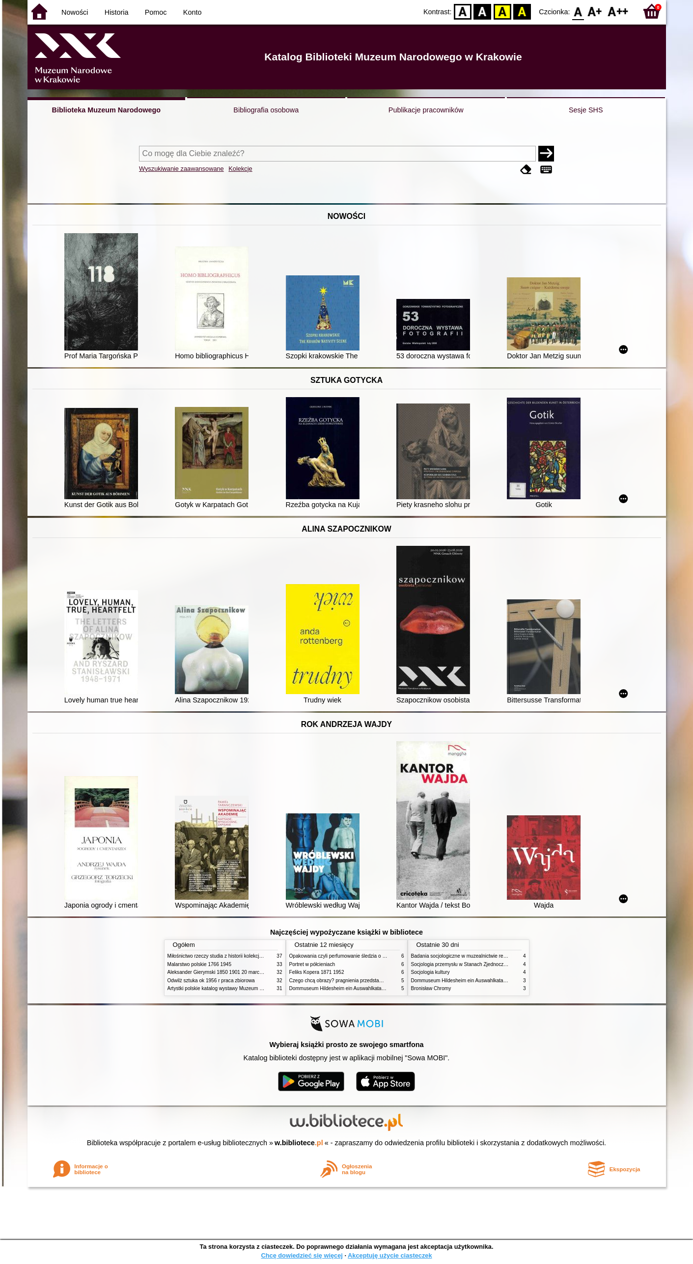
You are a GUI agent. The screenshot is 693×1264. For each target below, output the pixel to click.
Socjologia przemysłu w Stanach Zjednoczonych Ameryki (473, 964)
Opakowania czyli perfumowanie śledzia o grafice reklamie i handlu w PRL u (372, 956)
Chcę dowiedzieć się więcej (301, 1255)
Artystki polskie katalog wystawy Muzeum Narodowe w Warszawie (239, 988)
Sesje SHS (586, 110)
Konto (192, 12)
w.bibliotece (299, 1143)
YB (502, 11)
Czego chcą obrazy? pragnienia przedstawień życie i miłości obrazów (365, 980)
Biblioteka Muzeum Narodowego (106, 110)
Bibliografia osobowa (266, 110)
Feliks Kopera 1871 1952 (316, 972)
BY (522, 11)
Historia (117, 12)
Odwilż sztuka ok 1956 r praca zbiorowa (211, 980)
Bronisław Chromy (431, 988)
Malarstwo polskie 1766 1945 (199, 964)
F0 (578, 11)
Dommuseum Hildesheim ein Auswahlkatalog (338, 988)
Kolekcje (240, 168)
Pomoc (156, 12)
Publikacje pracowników (426, 110)
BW (482, 11)
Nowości (74, 12)
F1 (595, 11)
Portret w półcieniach (312, 964)
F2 (618, 11)
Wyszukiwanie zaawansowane (181, 168)
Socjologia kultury (430, 972)
